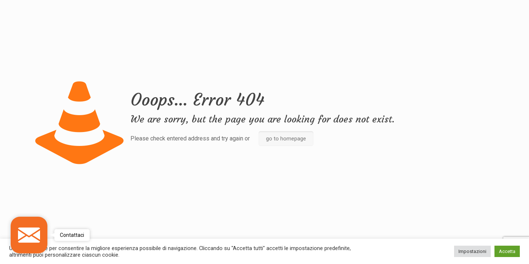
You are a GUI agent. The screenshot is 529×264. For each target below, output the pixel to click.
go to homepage (286, 138)
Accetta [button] (507, 251)
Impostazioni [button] (472, 251)
